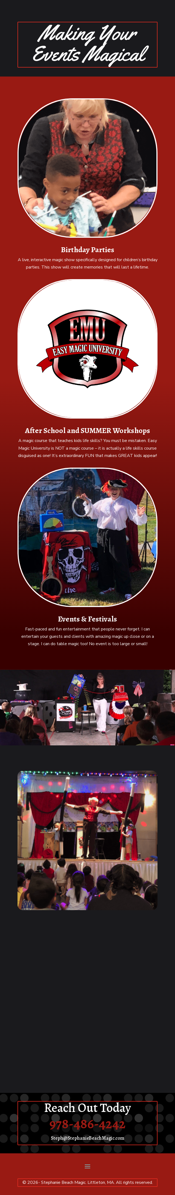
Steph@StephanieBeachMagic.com (87, 1138)
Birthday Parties (87, 250)
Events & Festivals (87, 619)
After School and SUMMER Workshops (87, 430)
